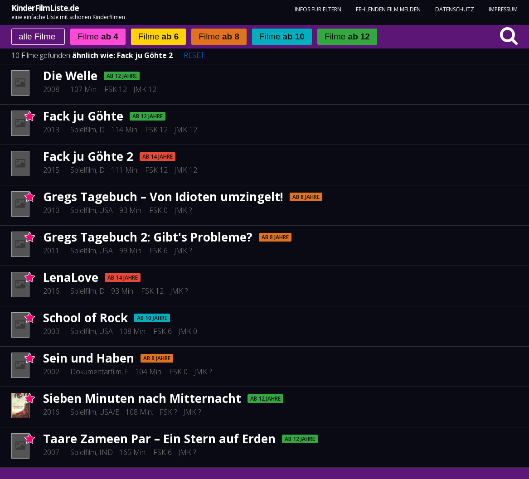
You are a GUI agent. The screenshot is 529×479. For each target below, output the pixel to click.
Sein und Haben (88, 358)
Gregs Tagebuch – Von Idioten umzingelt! (163, 197)
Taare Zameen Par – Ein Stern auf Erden (159, 439)
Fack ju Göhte (83, 116)
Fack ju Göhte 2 (145, 55)
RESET (194, 55)
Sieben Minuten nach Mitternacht (142, 398)
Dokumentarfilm (95, 372)
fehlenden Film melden (388, 9)
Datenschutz (454, 9)
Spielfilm (83, 130)
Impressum (503, 9)
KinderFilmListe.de (45, 7)
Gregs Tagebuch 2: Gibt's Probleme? (147, 237)
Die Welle (70, 76)
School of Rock (85, 318)
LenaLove (70, 277)
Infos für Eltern (318, 9)
